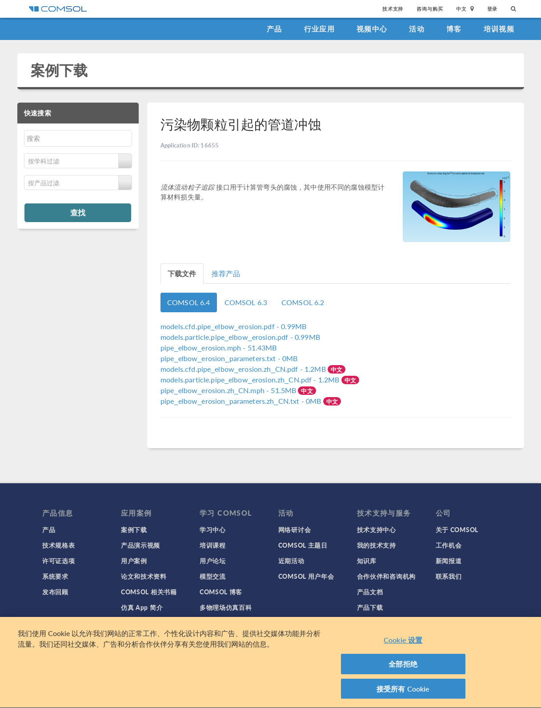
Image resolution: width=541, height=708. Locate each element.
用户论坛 (213, 560)
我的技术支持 (376, 545)
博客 (454, 29)
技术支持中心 (376, 529)
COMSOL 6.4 (188, 302)
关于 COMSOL (457, 529)
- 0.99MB (233, 326)
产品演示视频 (140, 545)
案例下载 (59, 70)
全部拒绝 (403, 667)
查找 (77, 212)
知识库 (367, 560)
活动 (417, 29)
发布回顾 (55, 591)
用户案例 (134, 560)
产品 (274, 29)
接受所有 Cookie (403, 692)
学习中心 (213, 529)
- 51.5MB (229, 390)
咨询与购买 (430, 8)
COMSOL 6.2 (303, 302)
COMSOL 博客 (221, 591)
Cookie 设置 (403, 643)
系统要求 (55, 576)
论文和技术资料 (144, 576)
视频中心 (372, 29)
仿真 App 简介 (142, 607)
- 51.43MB (218, 347)
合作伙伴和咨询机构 (386, 576)
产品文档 (370, 591)
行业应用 (319, 29)
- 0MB (229, 358)
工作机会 (449, 545)
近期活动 (291, 560)
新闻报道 (449, 560)
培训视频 (499, 29)
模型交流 (213, 576)
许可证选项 (58, 560)
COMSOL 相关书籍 (149, 591)
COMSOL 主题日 (303, 545)
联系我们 (449, 576)
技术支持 (392, 8)
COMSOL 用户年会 (306, 576)
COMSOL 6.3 (246, 302)
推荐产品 (226, 273)
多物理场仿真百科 (226, 607)
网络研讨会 (294, 529)
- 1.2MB (244, 369)
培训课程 (213, 545)
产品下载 (370, 607)
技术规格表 (58, 545)
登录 (492, 8)
